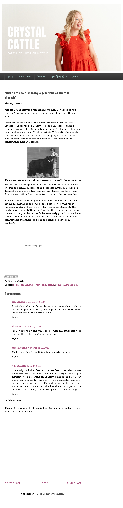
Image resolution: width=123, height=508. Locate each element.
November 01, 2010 (30, 326)
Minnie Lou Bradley (66, 284)
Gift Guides (25, 76)
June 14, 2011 (34, 366)
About (76, 76)
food (16, 284)
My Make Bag (59, 76)
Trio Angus (18, 302)
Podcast (41, 76)
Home (10, 76)
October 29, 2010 (35, 302)
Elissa (14, 326)
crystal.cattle (19, 347)
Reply (14, 317)
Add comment (14, 400)
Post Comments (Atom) (51, 493)
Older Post (74, 483)
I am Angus (26, 284)
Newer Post (12, 483)
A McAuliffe (18, 366)
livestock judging (44, 284)
